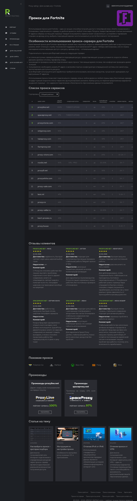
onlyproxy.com (44, 131)
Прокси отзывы (96, 492)
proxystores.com (45, 123)
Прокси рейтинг (83, 492)
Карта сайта (128, 492)
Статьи (120, 492)
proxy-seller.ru (44, 210)
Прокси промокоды (109, 492)
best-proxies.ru (45, 218)
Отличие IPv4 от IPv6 (93, 447)
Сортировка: (34, 94)
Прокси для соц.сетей (93, 496)
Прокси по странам (77, 496)
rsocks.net (42, 163)
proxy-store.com (45, 155)
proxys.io (42, 202)
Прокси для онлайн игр (124, 496)
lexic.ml (41, 194)
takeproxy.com (44, 139)
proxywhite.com (45, 179)
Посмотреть (45, 412)
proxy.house (43, 226)
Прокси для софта (108, 496)
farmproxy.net (44, 147)
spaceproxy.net (45, 115)
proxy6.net (43, 171)
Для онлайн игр (46, 6)
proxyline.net (43, 107)
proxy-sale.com (45, 187)
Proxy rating (33, 6)
